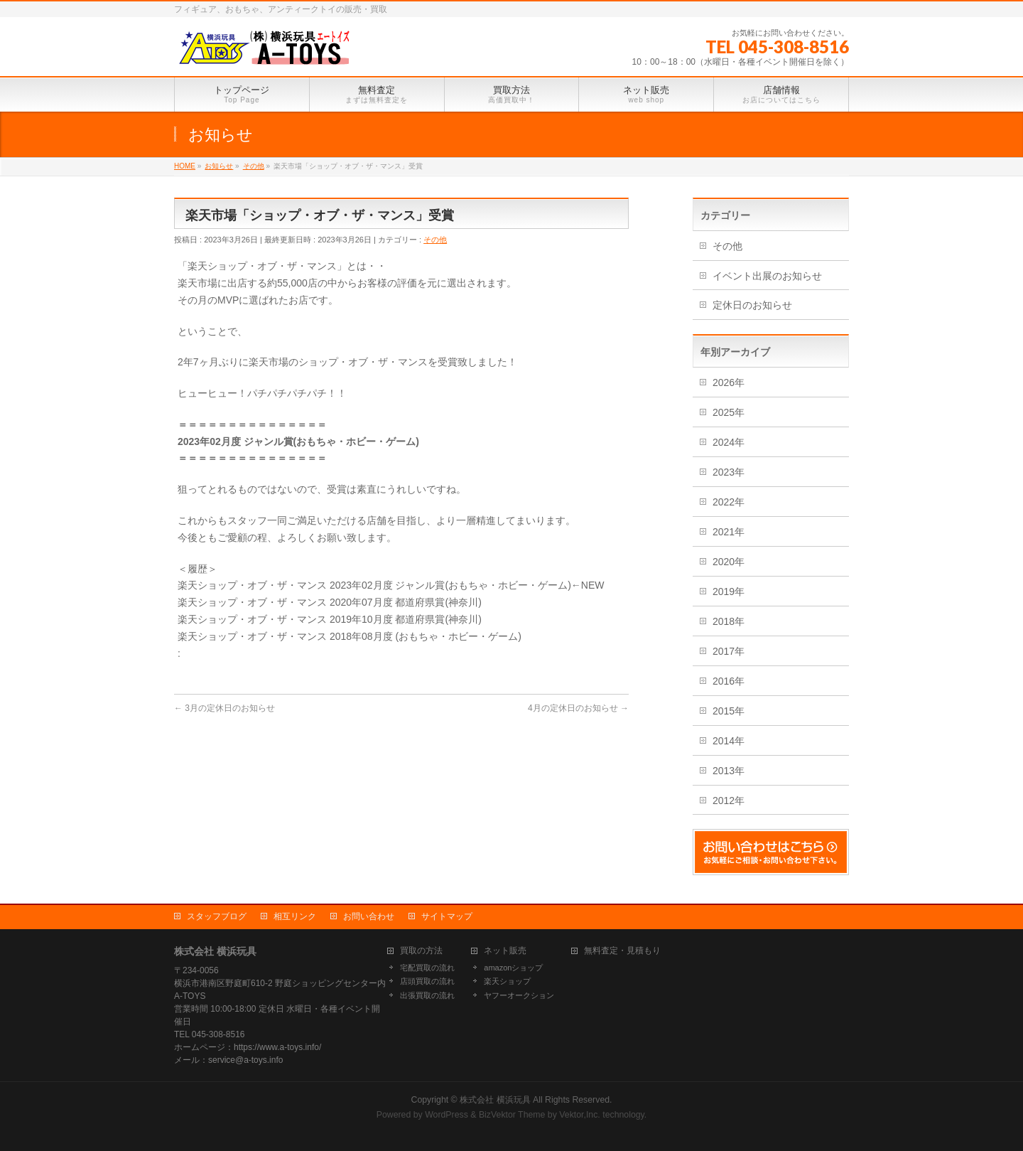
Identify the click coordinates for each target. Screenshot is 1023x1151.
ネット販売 (505, 950)
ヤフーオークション (519, 995)
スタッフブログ (217, 916)
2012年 (729, 800)
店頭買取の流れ (427, 981)
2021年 (729, 531)
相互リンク (295, 916)
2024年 (729, 442)
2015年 (729, 711)
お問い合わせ (368, 916)
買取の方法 (421, 950)
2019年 (729, 591)
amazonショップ (513, 967)
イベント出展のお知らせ (767, 276)
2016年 (729, 681)
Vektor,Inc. (579, 1115)
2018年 (729, 621)
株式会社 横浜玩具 (495, 1100)
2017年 (729, 651)
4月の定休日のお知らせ (578, 708)
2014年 (729, 740)
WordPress (446, 1115)
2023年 (729, 472)
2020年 (729, 561)
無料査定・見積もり (622, 950)
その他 (435, 239)
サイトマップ (446, 916)
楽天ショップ (507, 981)
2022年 (729, 502)
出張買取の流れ (427, 995)
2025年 (729, 412)
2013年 (729, 770)
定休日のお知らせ (752, 305)
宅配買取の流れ (427, 967)
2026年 (729, 382)
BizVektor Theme (512, 1115)
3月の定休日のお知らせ (224, 708)
